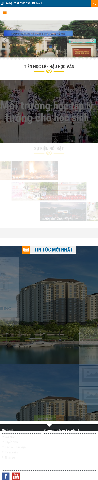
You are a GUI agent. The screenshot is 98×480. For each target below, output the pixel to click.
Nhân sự (10, 457)
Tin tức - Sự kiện (15, 447)
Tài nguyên (11, 452)
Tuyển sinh (11, 442)
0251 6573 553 (22, 3)
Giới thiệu (10, 437)
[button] (7, 38)
